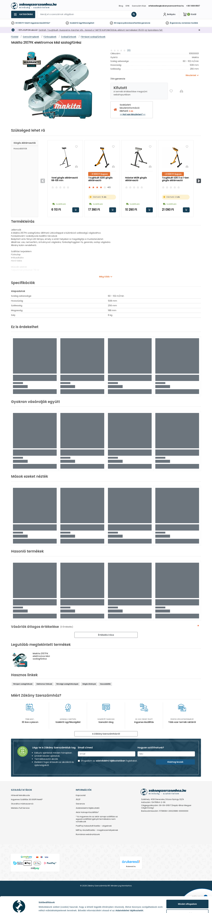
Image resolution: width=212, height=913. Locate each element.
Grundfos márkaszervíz (22, 804)
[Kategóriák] (23, 14)
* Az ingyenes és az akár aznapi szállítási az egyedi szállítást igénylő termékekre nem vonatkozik (97, 819)
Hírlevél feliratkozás (20, 795)
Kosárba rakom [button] (75, 210)
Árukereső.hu (131, 866)
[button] (199, 181)
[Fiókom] (169, 14)
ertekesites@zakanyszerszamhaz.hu (166, 5)
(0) (129, 50)
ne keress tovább (190, 23)
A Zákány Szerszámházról (106, 733)
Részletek (44, 906)
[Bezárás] (199, 30)
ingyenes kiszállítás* (40, 23)
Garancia (80, 804)
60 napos (118, 23)
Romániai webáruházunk (88, 834)
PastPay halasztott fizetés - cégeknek (94, 826)
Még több (104, 276)
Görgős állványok (89, 684)
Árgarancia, (175, 23)
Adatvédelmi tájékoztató (88, 808)
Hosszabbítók (20, 148)
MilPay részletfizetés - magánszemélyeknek (97, 830)
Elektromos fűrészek (44, 684)
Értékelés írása (106, 634)
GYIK (127, 5)
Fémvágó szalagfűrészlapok (67, 684)
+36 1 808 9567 (193, 5)
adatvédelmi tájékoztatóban (110, 760)
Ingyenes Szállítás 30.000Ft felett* (27, 799)
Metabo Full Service (20, 808)
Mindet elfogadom (187, 891)
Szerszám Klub (139, 5)
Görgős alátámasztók (25, 142)
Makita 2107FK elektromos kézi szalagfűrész (41, 656)
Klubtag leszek (175, 761)
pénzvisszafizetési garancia (136, 23)
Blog (121, 5)
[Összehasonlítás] (181, 91)
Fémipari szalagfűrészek (22, 684)
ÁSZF (78, 799)
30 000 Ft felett (22, 23)
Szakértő (74, 23)
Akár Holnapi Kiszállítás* (87, 812)
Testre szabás (188, 901)
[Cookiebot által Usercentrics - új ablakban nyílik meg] (19, 907)
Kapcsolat (81, 795)
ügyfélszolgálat (86, 23)
